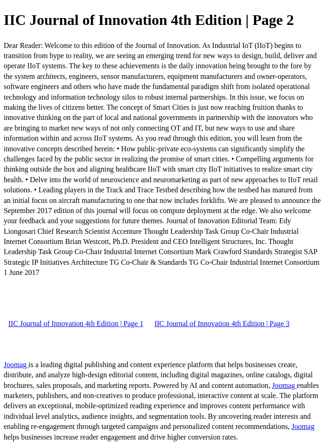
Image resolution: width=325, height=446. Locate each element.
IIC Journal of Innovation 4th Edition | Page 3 (222, 323)
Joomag (16, 365)
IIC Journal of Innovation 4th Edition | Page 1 (75, 323)
